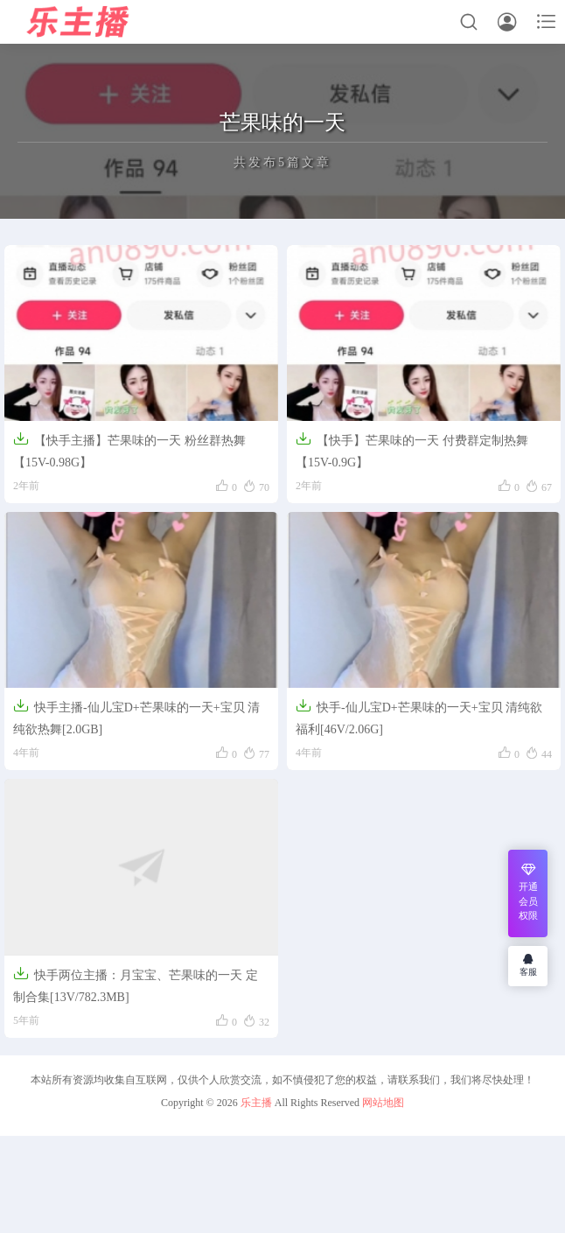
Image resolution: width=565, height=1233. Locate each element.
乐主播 (256, 1102)
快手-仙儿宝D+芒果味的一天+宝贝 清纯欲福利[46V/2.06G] (419, 716)
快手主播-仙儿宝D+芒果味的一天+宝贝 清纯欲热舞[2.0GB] (136, 716)
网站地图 (383, 1102)
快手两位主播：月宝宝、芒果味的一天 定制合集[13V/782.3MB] (135, 984)
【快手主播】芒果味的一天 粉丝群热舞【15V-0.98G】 (129, 450)
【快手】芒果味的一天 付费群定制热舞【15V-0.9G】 (412, 450)
